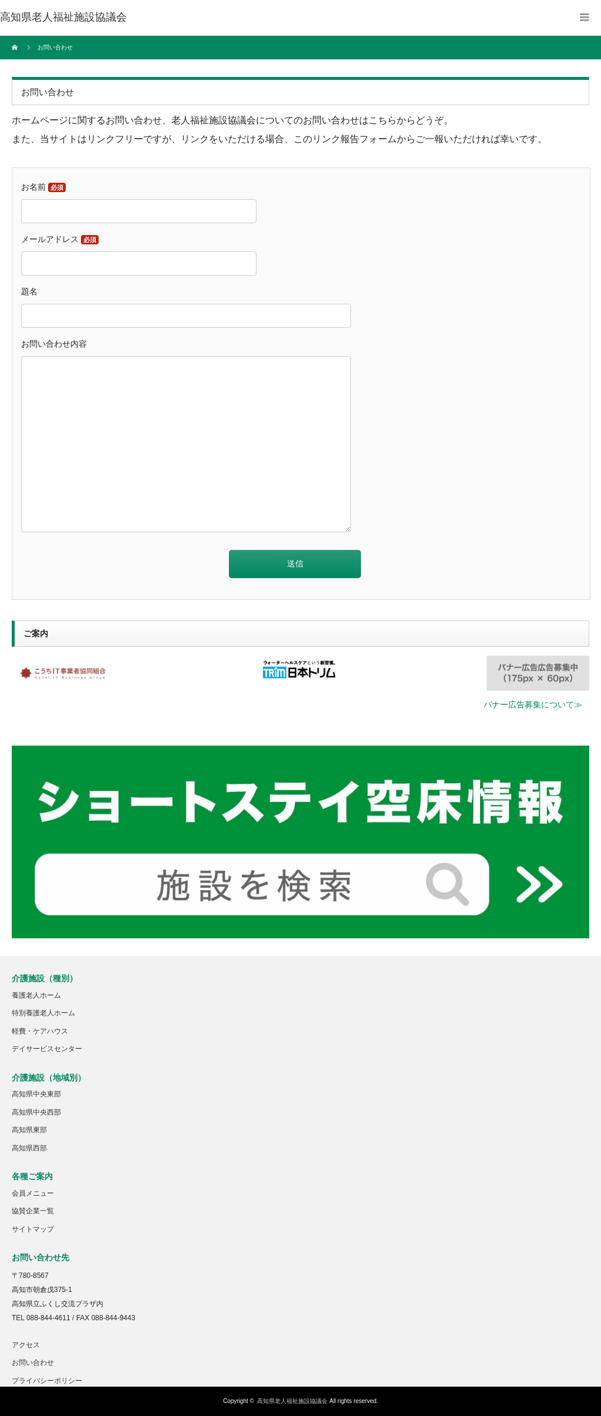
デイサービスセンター (47, 1049)
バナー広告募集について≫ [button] (533, 704)
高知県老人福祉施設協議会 (292, 1401)
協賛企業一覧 (33, 1211)
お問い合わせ (33, 1362)
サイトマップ (33, 1229)
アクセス (26, 1345)
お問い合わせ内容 (54, 343)
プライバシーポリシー (47, 1381)
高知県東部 (29, 1130)
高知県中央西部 (36, 1112)
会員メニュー (33, 1193)
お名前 (43, 187)
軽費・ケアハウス (40, 1031)
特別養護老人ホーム (43, 1013)
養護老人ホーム (36, 995)
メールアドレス (60, 239)
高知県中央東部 (36, 1094)
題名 (29, 291)
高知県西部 (29, 1148)
